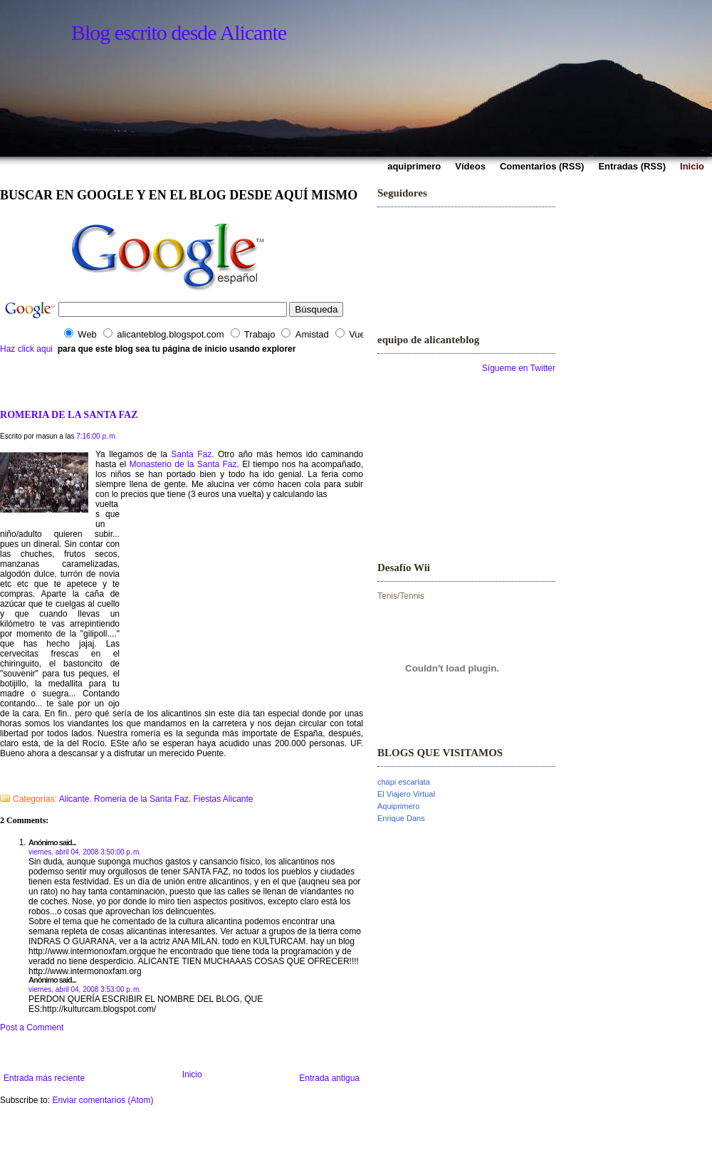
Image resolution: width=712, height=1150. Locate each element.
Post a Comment (31, 1028)
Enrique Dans (401, 818)
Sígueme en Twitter (518, 368)
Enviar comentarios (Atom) (102, 1100)
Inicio (192, 1075)
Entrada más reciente (44, 1078)
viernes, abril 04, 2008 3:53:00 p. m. (84, 989)
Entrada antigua (329, 1078)
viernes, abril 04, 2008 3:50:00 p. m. (84, 852)
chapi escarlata (403, 782)
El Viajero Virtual (406, 794)
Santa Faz (191, 454)
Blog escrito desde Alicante (178, 32)
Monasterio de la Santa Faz (183, 464)
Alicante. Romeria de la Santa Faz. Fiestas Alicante (156, 799)
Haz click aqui (26, 349)
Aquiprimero (398, 806)
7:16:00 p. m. (96, 436)
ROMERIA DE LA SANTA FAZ (69, 414)
